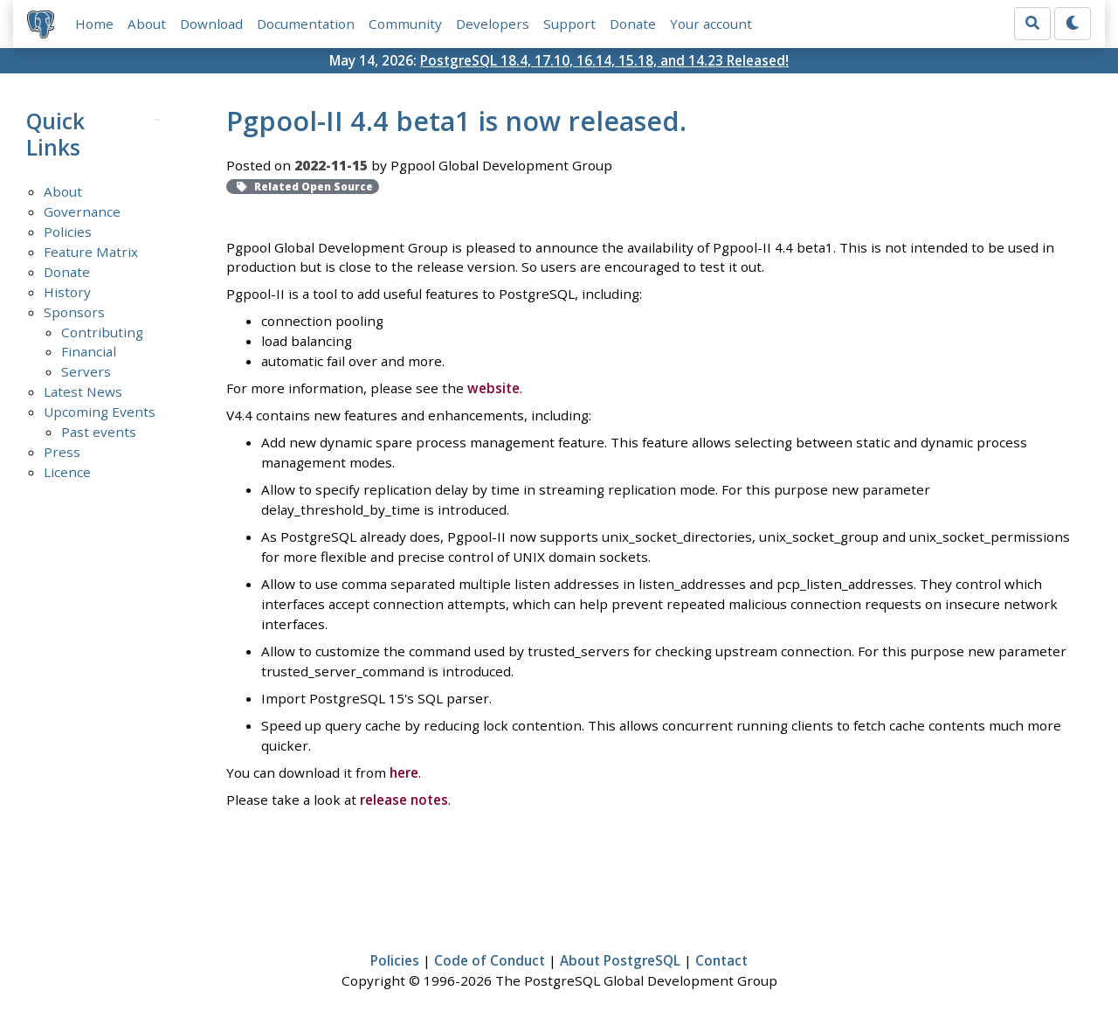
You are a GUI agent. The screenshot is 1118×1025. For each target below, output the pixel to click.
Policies (68, 231)
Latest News (83, 391)
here (404, 772)
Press (62, 452)
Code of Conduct (489, 960)
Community (405, 23)
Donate (633, 23)
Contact (721, 960)
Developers (492, 23)
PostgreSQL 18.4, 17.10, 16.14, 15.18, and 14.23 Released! (604, 60)
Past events (98, 431)
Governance (82, 211)
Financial (88, 351)
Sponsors (74, 312)
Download (211, 23)
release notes (404, 799)
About (147, 23)
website (493, 388)
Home (94, 23)
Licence (67, 472)
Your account (711, 23)
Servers (86, 371)
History (67, 292)
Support (569, 23)
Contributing (102, 332)
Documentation (306, 23)
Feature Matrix (91, 251)
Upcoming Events (99, 411)
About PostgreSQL (620, 960)
